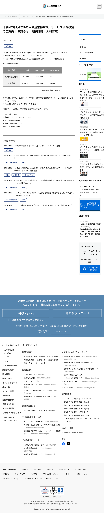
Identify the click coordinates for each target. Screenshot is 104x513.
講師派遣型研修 (29, 410)
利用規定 (34, 474)
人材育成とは (9, 350)
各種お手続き (9, 417)
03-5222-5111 (94, 253)
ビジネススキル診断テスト (41, 422)
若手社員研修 (53, 357)
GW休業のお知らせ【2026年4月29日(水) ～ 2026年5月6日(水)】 (37, 146)
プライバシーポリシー (51, 474)
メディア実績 (8, 391)
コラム (5, 361)
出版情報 (83, 59)
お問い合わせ (25, 313)
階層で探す (28, 363)
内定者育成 (28, 357)
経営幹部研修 (53, 360)
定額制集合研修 (37, 378)
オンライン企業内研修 (47, 410)
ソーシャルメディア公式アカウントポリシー (41, 479)
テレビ (24, 209)
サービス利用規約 (9, 469)
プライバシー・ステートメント (77, 474)
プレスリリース (28, 175)
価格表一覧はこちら (50, 90)
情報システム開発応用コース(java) (76, 409)
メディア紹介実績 (11, 162)
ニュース (6, 387)
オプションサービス (31, 381)
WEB (23, 187)
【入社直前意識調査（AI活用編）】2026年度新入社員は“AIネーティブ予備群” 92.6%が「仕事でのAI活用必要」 (44, 169)
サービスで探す (41, 363)
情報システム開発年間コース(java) (76, 402)
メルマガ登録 (61, 331)
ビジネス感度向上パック (73, 375)
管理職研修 (41, 360)
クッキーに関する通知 (10, 479)
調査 (7, 175)
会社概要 (7, 353)
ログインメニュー (10, 421)
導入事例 (6, 374)
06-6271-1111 (81, 326)
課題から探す (8, 370)
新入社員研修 (40, 357)
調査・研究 (7, 378)
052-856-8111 (56, 326)
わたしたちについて (10, 345)
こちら (37, 320)
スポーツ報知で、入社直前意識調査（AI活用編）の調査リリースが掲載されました (43, 156)
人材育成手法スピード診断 (73, 433)
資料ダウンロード (77, 313)
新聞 (23, 162)
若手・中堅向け (79, 388)
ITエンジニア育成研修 (77, 399)
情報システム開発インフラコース (76, 412)
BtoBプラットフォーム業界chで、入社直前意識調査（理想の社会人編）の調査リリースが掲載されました (44, 181)
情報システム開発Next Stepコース (76, 415)
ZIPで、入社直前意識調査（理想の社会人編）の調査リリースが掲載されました (43, 205)
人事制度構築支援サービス (39, 454)
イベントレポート (9, 383)
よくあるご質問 (80, 469)
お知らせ (8, 46)
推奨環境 (25, 469)
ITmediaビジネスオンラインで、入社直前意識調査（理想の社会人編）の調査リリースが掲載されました (44, 194)
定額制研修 (34, 374)
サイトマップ (20, 474)
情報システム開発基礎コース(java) (76, 405)
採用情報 (5, 474)
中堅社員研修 (29, 360)
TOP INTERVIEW (9, 365)
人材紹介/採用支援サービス (40, 445)
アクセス (7, 357)
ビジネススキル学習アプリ (81, 378)
